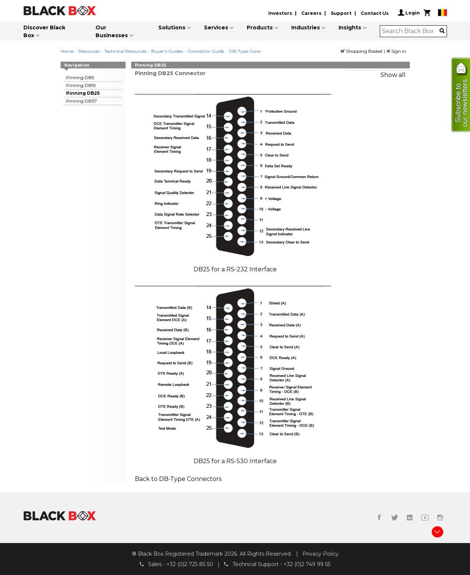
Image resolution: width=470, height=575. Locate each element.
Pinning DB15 (80, 85)
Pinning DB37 (81, 101)
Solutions (171, 27)
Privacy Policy (320, 553)
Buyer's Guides (167, 51)
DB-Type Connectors (190, 478)
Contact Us (375, 13)
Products (260, 27)
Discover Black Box (44, 31)
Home (67, 51)
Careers (311, 13)
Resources (89, 51)
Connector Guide (206, 51)
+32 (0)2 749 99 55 (306, 564)
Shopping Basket (362, 51)
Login (409, 12)
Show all (393, 74)
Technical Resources (125, 51)
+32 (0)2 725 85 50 (189, 564)
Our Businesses (111, 31)
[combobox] (411, 31)
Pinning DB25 (83, 93)
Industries (305, 27)
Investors (280, 13)
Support (341, 13)
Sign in (396, 51)
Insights (349, 27)
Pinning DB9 (80, 77)
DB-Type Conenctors (251, 51)
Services (216, 27)
